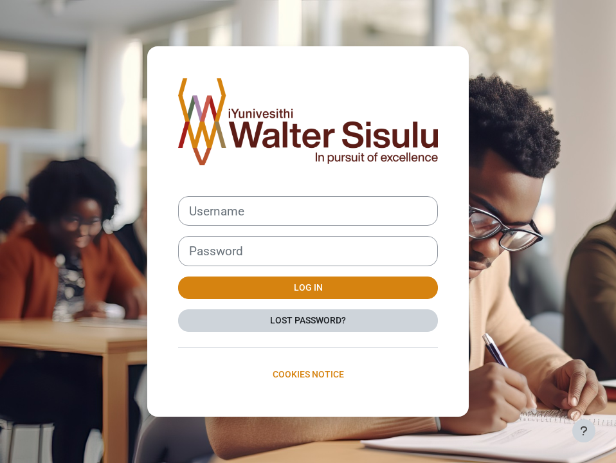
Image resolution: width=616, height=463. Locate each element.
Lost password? (308, 320)
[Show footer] (583, 430)
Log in (308, 287)
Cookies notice (308, 374)
